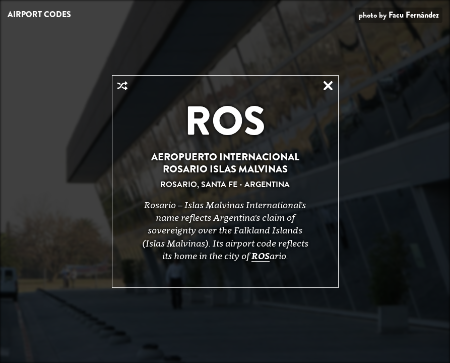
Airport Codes (39, 14)
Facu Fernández (414, 15)
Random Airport (122, 86)
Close (328, 86)
